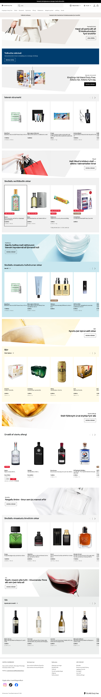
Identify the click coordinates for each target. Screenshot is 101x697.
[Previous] (90, 97)
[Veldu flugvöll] (75, 6)
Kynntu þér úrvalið (10, 603)
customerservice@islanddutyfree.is (15, 670)
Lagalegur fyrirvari (80, 669)
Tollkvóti (54, 669)
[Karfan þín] (97, 5)
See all (6, 268)
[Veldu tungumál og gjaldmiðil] (87, 6)
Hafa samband (55, 675)
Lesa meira (91, 38)
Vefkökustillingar (80, 675)
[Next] (95, 97)
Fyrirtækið (78, 671)
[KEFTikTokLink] (11, 687)
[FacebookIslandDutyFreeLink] (17, 687)
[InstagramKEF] (5, 687)
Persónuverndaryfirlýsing (82, 667)
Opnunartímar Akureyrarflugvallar (35, 667)
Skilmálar (78, 665)
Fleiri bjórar (8, 353)
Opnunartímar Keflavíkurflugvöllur (35, 665)
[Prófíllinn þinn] (94, 5)
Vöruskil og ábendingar (57, 671)
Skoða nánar (90, 84)
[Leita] (40, 5)
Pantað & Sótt (55, 667)
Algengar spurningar (57, 665)
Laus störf (78, 673)
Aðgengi (54, 673)
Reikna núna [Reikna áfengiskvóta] (10, 60)
